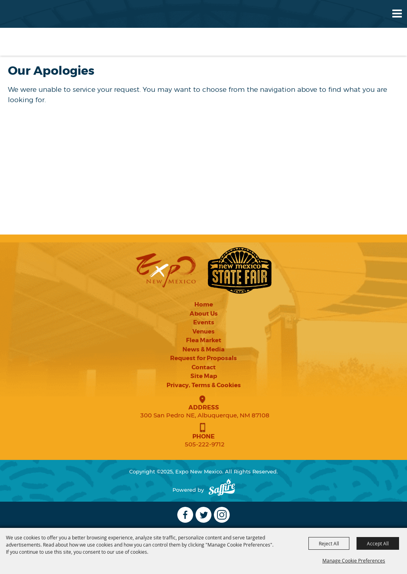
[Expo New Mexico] (38, 27)
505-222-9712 (205, 444)
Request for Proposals (203, 358)
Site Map (203, 376)
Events (203, 322)
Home (203, 304)
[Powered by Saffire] (222, 490)
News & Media (203, 349)
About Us (204, 314)
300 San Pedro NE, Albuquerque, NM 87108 (204, 415)
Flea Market (203, 340)
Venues (203, 331)
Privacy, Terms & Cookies (204, 385)
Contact (204, 367)
